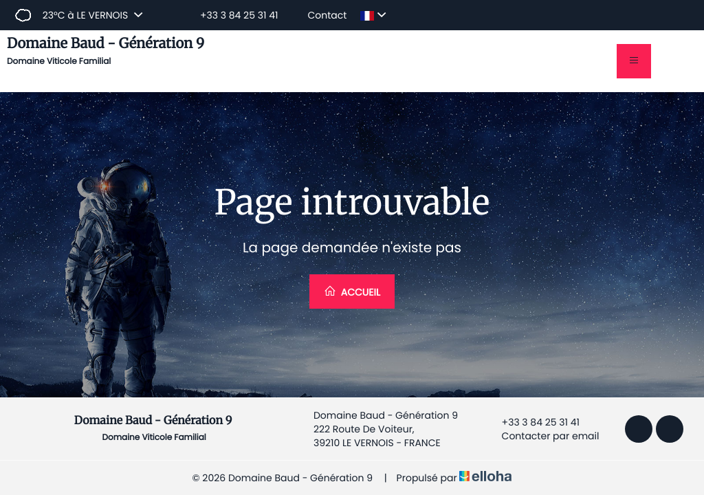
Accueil (352, 292)
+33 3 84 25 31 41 (533, 422)
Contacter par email (543, 436)
